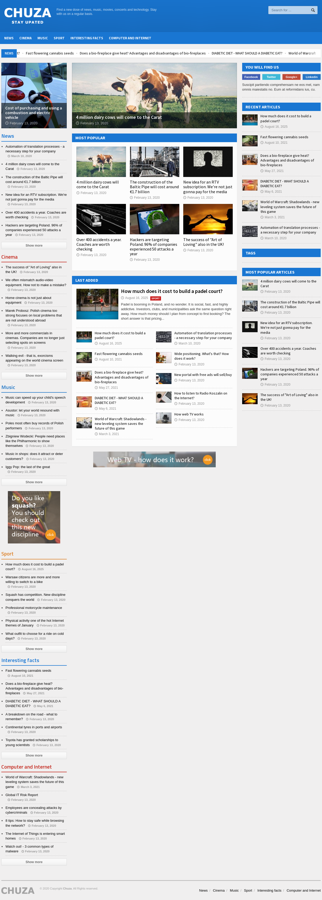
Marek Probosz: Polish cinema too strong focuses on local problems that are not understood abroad (33, 315)
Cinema (25, 38)
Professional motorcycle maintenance (33, 608)
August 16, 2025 (134, 298)
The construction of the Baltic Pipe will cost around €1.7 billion (154, 186)
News (9, 38)
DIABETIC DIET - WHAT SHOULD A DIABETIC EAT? (270, 53)
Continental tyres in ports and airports (33, 727)
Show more (34, 245)
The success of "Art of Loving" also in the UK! (203, 242)
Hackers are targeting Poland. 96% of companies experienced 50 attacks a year (153, 247)
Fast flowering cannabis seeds (73, 53)
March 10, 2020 (187, 343)
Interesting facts (86, 38)
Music (42, 38)
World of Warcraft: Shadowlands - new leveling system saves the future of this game (120, 423)
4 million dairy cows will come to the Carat (97, 184)
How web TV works (189, 414)
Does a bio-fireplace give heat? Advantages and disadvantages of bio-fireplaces (166, 53)
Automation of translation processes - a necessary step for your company (203, 335)
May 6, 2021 (105, 408)
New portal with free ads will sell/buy (203, 374)
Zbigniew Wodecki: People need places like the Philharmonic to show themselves (35, 441)
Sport (59, 38)
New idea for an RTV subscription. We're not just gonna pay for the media (207, 186)
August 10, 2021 (108, 359)
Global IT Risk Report (21, 795)
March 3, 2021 (107, 434)
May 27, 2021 (106, 388)
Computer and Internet (130, 38)
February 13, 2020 (91, 193)
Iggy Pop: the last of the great (27, 467)
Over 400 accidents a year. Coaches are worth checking (98, 244)
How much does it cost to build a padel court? (172, 291)
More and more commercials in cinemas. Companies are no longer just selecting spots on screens (34, 338)
